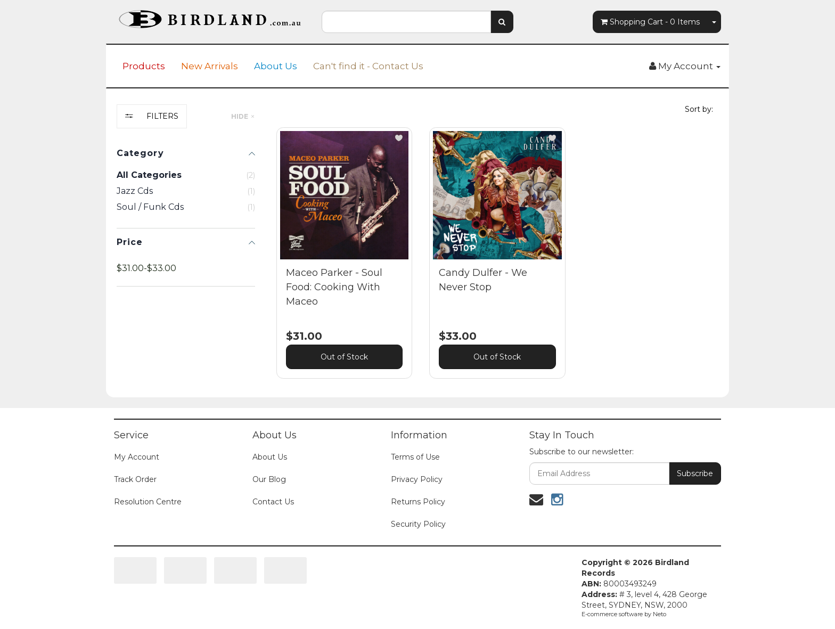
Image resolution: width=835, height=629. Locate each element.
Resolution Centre (148, 502)
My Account (136, 457)
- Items (650, 22)
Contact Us (273, 502)
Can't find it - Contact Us (368, 66)
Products (143, 66)
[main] (497, 261)
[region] (186, 249)
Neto (659, 614)
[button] (399, 138)
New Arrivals (209, 66)
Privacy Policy (417, 479)
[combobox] (406, 22)
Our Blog (269, 479)
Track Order (135, 479)
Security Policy (418, 524)
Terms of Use (415, 457)
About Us (275, 66)
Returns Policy (418, 502)
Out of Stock (344, 357)
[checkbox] (186, 191)
